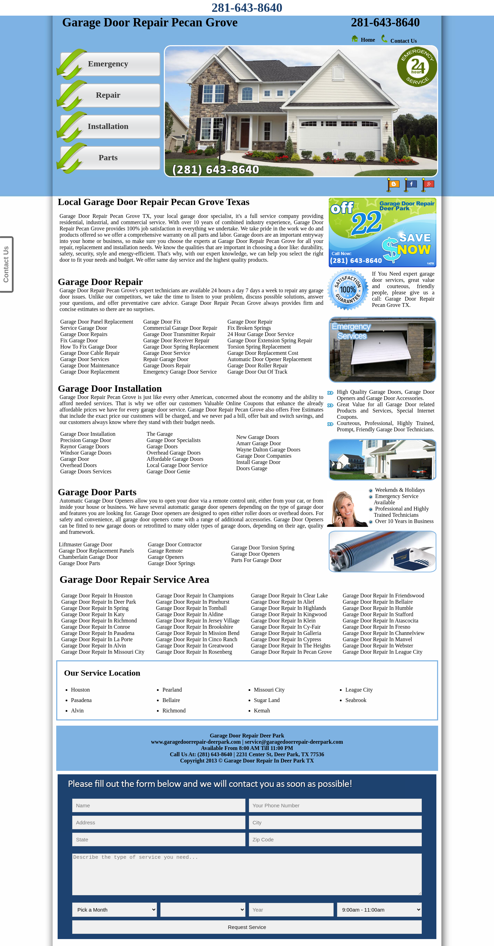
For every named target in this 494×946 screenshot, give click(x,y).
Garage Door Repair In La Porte (96, 639)
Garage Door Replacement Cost (262, 353)
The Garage (160, 434)
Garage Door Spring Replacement (181, 347)
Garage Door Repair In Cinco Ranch (196, 639)
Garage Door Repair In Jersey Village (198, 620)
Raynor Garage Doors (82, 446)
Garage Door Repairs (84, 334)
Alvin (77, 710)
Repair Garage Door (166, 359)
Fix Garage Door (79, 340)
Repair (108, 94)
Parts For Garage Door (256, 560)
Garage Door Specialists (174, 440)
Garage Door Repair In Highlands (288, 608)
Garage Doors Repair (167, 365)
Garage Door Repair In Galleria (286, 633)
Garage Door (72, 459)
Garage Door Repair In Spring (94, 608)
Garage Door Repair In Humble (378, 608)
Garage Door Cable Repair (90, 353)
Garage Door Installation (86, 434)
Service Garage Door (83, 328)
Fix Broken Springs (249, 328)
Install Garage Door (258, 462)
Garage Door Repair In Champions (195, 595)
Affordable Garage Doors (175, 459)
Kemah (262, 710)
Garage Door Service (166, 353)
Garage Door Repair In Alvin (92, 646)
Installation (108, 126)
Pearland (172, 690)
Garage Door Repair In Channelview (383, 633)
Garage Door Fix (162, 322)
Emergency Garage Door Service (180, 372)
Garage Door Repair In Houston (96, 595)
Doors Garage (251, 468)
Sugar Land (267, 700)
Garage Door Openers (255, 554)
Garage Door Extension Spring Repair (269, 340)
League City (359, 690)
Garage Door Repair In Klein (283, 620)
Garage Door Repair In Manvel (377, 639)
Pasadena (81, 700)
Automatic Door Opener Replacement (269, 359)
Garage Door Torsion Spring (262, 548)
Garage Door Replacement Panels (95, 551)
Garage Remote (165, 551)
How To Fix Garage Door (88, 347)
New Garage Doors (257, 437)
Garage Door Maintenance (89, 365)
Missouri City (269, 690)
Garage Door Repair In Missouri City (102, 652)
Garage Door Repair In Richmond (98, 620)
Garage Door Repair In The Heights (290, 646)
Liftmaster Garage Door (84, 544)
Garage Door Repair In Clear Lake (289, 595)
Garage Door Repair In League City (382, 652)
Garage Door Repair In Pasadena (97, 633)
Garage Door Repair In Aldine (189, 614)
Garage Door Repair (250, 322)
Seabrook (355, 700)
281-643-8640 (247, 8)
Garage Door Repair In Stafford (378, 614)
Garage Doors (162, 446)
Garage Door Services (84, 359)
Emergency (108, 63)
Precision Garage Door (83, 440)
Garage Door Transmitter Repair (179, 334)
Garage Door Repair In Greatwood (194, 646)
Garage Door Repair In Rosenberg (194, 652)
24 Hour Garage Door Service (260, 334)
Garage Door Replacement (90, 372)
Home (368, 40)
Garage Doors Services (84, 471)
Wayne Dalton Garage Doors (268, 449)
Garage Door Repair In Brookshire (194, 627)
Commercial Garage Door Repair (180, 328)
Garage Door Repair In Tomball (191, 608)
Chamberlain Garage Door (87, 557)
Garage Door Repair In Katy (92, 614)
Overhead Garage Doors (174, 453)
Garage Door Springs (171, 563)
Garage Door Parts (78, 563)
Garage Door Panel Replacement (96, 322)
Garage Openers (166, 557)
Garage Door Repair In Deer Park (97, 602)
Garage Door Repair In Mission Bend (197, 633)
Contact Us (404, 41)
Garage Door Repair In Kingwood (289, 614)
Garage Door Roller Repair (257, 365)
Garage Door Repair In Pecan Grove (291, 652)
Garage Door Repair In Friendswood (383, 595)
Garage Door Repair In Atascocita (380, 620)
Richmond (174, 710)
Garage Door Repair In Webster (378, 646)
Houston (80, 690)
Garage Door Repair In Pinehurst (192, 602)
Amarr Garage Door (258, 443)
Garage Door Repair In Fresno (376, 627)
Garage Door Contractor (175, 544)
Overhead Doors (76, 465)
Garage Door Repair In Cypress (286, 639)
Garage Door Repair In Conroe (94, 627)
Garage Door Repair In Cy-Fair (286, 627)
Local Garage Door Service (177, 465)
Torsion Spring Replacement (259, 347)
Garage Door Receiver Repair (176, 340)
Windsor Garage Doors (83, 453)
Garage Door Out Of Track (257, 372)
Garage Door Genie (168, 471)
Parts (108, 157)
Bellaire (171, 700)
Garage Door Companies (264, 456)
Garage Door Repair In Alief (283, 602)
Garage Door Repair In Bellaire (378, 602)
